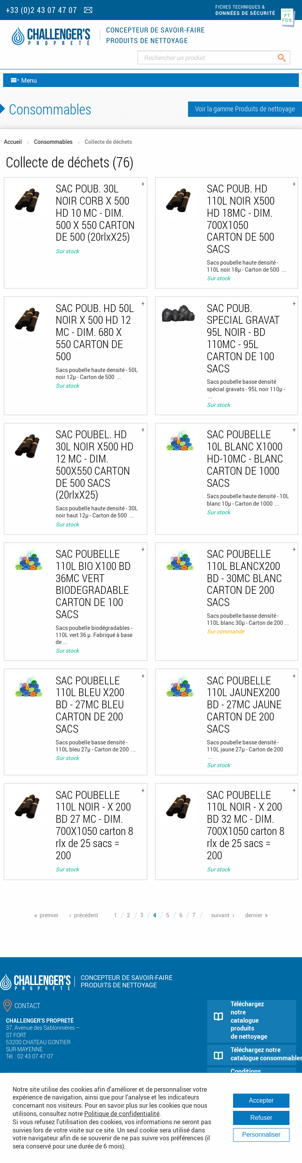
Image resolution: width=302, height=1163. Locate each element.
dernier (253, 915)
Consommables (53, 141)
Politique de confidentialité (121, 1113)
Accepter (261, 1100)
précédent (86, 915)
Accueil (13, 141)
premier (49, 915)
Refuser (261, 1117)
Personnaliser (261, 1134)
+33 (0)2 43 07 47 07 (41, 10)
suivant (220, 915)
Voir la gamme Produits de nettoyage (245, 108)
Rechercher (288, 57)
